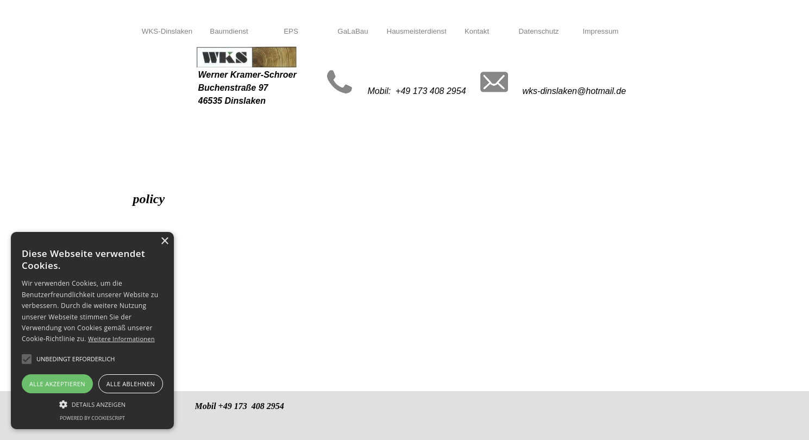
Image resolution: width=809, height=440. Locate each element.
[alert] (92, 330)
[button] (92, 403)
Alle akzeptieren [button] (57, 384)
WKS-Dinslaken (167, 31)
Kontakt (477, 31)
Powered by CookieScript (92, 418)
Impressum (601, 31)
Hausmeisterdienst (417, 31)
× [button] (164, 241)
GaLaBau (352, 31)
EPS (291, 31)
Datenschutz (538, 31)
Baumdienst (229, 31)
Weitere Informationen (121, 339)
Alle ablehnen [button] (130, 384)
